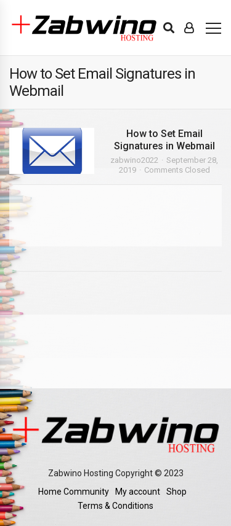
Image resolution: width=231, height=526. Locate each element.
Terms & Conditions (115, 505)
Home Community (73, 491)
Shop (176, 491)
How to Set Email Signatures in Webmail (164, 140)
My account (137, 491)
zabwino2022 (134, 160)
